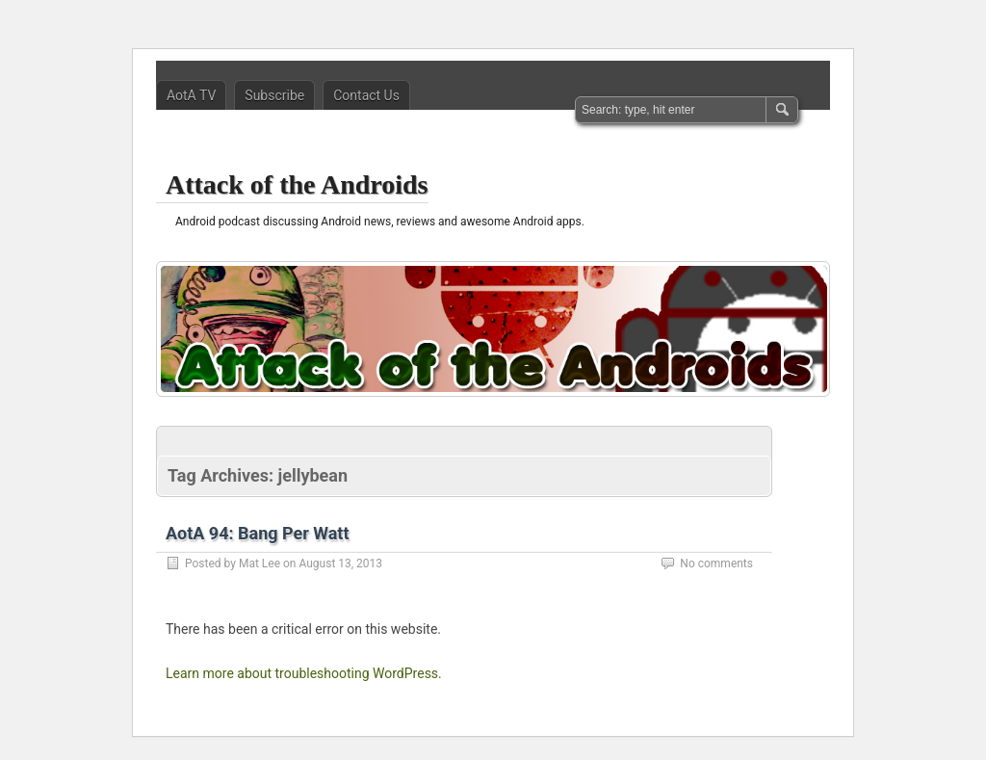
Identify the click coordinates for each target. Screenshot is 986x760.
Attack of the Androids (297, 184)
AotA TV (191, 95)
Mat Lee (259, 563)
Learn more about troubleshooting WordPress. (304, 673)
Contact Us (366, 95)
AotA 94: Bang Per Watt (258, 533)
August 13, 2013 (340, 563)
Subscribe (274, 95)
